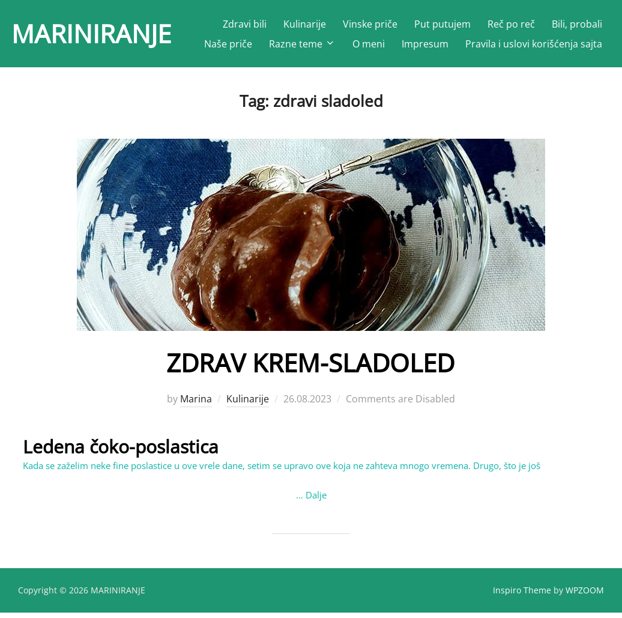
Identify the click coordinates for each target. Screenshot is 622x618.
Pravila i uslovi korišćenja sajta (533, 43)
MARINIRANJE (91, 33)
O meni (368, 43)
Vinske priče (370, 24)
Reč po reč (511, 24)
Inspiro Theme (522, 595)
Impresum (425, 43)
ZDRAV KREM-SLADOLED (310, 368)
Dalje (316, 500)
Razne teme (302, 43)
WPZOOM (585, 595)
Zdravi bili (245, 24)
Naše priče (228, 43)
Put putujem (442, 24)
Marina (196, 403)
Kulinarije (304, 24)
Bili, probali (577, 24)
